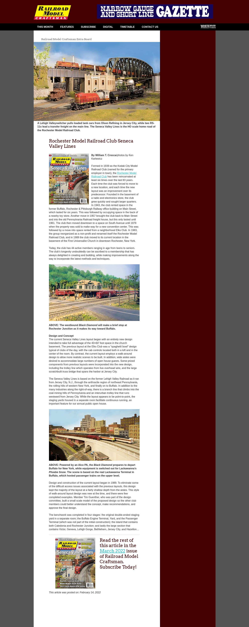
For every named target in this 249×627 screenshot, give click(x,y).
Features (67, 27)
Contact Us (150, 27)
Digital (108, 27)
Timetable (127, 27)
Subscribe (88, 27)
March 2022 (112, 551)
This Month (45, 27)
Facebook (168, 27)
